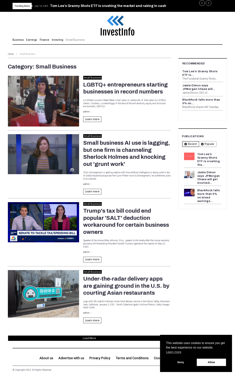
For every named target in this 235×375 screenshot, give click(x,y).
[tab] (190, 144)
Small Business (92, 77)
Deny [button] (180, 362)
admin (86, 111)
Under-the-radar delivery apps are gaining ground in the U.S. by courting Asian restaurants (126, 286)
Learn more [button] (173, 352)
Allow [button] (211, 362)
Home (11, 54)
